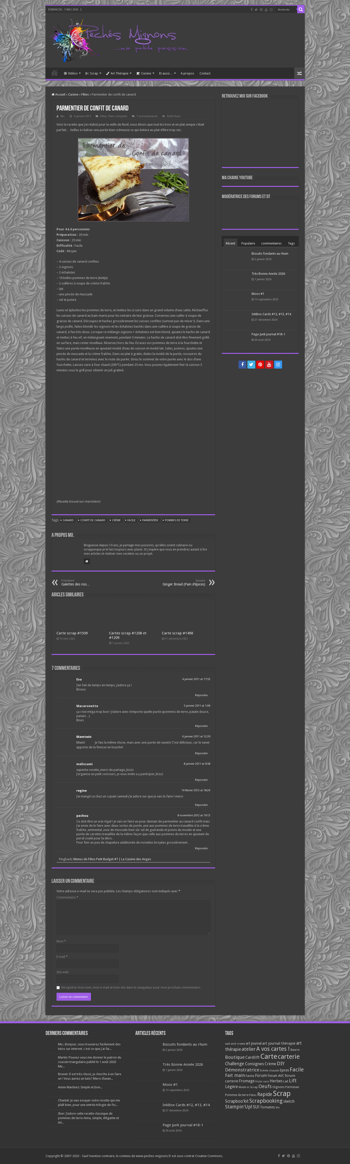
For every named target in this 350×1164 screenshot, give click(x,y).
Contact (205, 73)
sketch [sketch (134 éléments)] (288, 1101)
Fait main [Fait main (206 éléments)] (235, 1075)
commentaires (271, 243)
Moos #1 (258, 294)
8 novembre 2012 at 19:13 (193, 815)
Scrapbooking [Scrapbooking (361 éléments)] (266, 1101)
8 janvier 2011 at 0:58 (197, 763)
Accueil (54, 73)
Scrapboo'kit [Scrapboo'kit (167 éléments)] (237, 1101)
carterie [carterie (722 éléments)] (289, 1056)
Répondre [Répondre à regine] (201, 805)
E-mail (62, 957)
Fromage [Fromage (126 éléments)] (247, 1081)
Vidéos (71, 73)
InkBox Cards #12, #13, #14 (271, 314)
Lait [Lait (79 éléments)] (285, 1081)
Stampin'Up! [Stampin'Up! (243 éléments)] (238, 1107)
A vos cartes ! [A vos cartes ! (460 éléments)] (273, 1049)
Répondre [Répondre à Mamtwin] (201, 753)
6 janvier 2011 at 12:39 (196, 736)
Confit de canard (92, 520)
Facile (131, 520)
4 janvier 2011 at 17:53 (196, 679)
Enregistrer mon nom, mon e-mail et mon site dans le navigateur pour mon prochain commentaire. (131, 987)
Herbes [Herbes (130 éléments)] (276, 1081)
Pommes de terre (177, 520)
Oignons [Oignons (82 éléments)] (278, 1087)
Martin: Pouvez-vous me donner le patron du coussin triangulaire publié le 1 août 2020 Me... (89, 1062)
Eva (79, 679)
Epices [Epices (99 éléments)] (284, 1070)
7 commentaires (147, 116)
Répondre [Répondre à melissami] (201, 780)
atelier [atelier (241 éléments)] (249, 1049)
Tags (291, 243)
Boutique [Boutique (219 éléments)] (235, 1057)
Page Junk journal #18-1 (268, 334)
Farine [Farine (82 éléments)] (250, 1076)
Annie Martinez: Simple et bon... (80, 1087)
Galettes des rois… (86, 582)
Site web (63, 972)
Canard (68, 520)
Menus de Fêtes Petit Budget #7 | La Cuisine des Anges (112, 859)
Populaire (248, 243)
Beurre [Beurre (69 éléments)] (295, 1050)
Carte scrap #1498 (177, 633)
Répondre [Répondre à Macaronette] (201, 726)
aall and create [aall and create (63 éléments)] (235, 1043)
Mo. (62, 116)
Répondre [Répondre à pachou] (201, 848)
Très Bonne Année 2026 (268, 273)
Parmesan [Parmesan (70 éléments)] (292, 1087)
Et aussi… (166, 73)
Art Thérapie (117, 73)
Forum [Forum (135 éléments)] (261, 1075)
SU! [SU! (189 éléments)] (256, 1106)
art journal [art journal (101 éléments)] (254, 1043)
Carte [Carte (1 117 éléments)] (268, 1056)
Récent (230, 243)
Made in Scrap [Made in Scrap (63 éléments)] (248, 1087)
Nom (61, 941)
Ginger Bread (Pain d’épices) (179, 582)
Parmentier (150, 520)
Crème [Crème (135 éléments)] (270, 1063)
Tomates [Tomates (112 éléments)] (267, 1107)
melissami (84, 764)
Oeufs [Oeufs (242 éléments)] (265, 1086)
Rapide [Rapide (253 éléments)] (264, 1094)
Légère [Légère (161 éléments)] (231, 1086)
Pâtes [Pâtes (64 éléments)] (253, 1095)
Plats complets (117, 116)
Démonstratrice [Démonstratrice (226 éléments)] (242, 1070)
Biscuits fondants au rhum (270, 253)
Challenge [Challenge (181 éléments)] (234, 1063)
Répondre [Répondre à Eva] (201, 695)
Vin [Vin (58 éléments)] (278, 1107)
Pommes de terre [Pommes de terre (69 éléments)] (236, 1095)
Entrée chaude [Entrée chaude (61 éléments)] (269, 1070)
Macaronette (87, 706)
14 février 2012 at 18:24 (195, 790)
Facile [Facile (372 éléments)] (297, 1069)
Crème (116, 520)
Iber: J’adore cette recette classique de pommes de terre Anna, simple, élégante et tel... (88, 1118)
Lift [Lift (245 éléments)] (293, 1081)
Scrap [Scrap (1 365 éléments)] (282, 1093)
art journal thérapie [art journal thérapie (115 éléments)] (278, 1043)
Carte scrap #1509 (72, 633)
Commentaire (67, 897)
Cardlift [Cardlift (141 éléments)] (252, 1057)
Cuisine (143, 73)
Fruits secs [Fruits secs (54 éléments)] (262, 1081)
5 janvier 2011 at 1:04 (197, 705)
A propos (187, 73)
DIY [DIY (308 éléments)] (281, 1063)
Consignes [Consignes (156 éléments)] (254, 1063)
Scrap (92, 73)
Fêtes (85, 94)
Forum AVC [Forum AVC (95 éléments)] (275, 1076)
